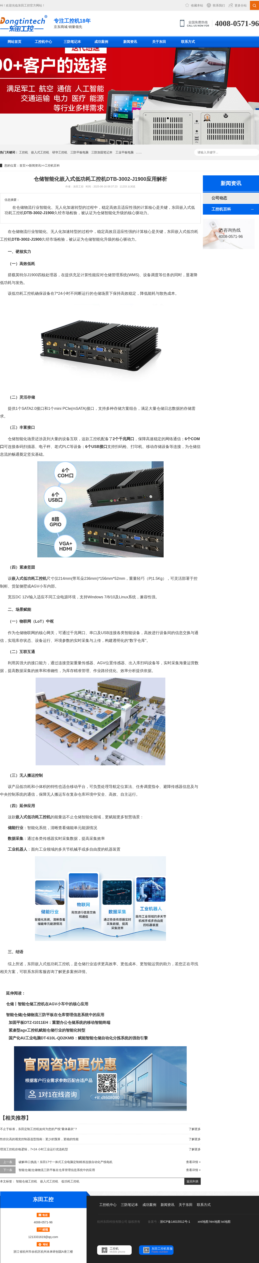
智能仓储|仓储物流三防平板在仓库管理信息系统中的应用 (55, 1015)
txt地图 (226, 1221)
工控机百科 (52, 165)
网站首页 (14, 42)
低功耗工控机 (70, 1181)
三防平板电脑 (79, 152)
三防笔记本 (72, 42)
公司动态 (219, 198)
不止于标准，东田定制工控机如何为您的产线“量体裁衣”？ (38, 1129)
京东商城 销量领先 (72, 23)
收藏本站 (197, 5)
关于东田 (159, 42)
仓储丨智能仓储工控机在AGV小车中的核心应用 (47, 1004)
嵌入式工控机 (40, 152)
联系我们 (219, 5)
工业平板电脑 (124, 152)
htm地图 (214, 1221)
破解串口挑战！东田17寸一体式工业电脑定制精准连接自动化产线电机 (66, 1162)
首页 (22, 165)
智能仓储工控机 (26, 1181)
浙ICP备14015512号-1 (175, 1221)
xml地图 (203, 1221)
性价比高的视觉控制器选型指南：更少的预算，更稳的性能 (39, 1139)
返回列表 (192, 1181)
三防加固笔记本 (101, 152)
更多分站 (241, 5)
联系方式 (188, 42)
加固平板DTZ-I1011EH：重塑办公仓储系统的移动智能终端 (59, 1022)
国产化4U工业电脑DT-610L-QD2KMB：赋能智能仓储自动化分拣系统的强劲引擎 (78, 1038)
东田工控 (24, 5)
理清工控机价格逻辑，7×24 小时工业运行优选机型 (34, 1149)
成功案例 (101, 42)
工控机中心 (43, 42)
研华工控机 (59, 152)
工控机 (23, 152)
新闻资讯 (130, 42)
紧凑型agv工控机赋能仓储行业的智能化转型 (47, 1030)
